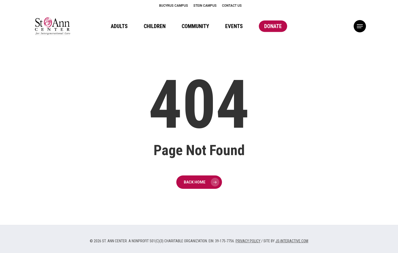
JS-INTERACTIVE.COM (291, 241)
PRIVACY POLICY (248, 241)
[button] (360, 26)
